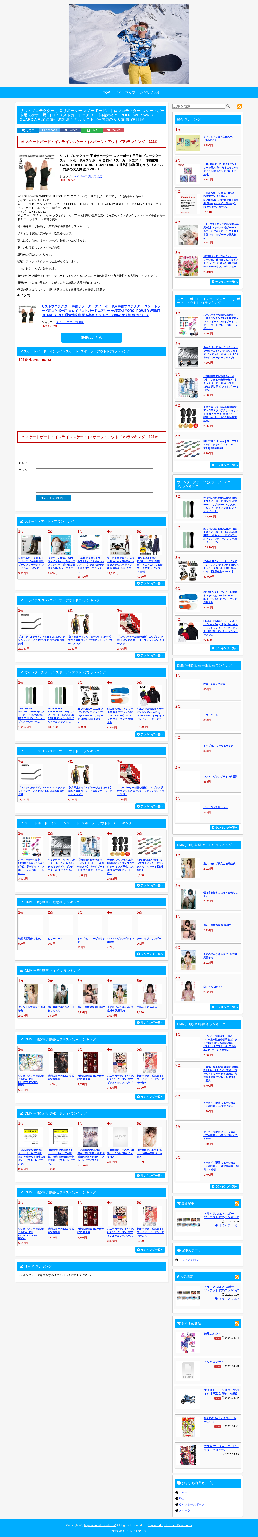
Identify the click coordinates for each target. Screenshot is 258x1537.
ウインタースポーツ (191, 1504)
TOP (106, 92)
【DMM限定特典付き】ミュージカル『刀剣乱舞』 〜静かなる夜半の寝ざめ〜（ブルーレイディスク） (31, 1157)
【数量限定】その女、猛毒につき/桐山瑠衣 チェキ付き (120, 1153)
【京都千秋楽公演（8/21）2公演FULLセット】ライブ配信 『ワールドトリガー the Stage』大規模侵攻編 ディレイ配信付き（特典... (221, 1074)
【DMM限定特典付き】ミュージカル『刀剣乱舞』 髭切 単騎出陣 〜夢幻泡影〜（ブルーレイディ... (61, 1157)
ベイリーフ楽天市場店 (88, 176)
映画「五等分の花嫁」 (30, 938)
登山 (182, 1498)
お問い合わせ (150, 92)
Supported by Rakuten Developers (170, 1525)
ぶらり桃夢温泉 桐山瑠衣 (91, 1007)
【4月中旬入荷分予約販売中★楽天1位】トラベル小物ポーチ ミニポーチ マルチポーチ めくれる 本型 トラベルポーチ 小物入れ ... (221, 231)
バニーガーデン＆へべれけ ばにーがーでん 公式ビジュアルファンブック (120, 1079)
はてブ (28, 130)
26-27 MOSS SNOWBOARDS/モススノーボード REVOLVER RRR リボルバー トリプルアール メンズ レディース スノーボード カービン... (220, 536)
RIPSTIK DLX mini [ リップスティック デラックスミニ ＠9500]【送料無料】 (221, 445)
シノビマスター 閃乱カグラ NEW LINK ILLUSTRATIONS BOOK (31, 1080)
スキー (183, 1492)
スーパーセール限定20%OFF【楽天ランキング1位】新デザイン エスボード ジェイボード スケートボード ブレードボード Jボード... (221, 321)
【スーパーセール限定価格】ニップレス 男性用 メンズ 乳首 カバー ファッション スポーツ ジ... (140, 640)
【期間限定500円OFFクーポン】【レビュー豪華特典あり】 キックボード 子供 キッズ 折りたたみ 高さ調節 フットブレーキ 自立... (221, 383)
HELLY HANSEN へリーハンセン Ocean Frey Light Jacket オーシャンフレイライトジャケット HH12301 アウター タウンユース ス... (220, 628)
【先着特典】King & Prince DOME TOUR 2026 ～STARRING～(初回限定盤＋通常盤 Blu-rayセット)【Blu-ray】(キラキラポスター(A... (221, 200)
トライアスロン (227, 1225)
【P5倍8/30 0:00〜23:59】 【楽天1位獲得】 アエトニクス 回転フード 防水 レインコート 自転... (149, 565)
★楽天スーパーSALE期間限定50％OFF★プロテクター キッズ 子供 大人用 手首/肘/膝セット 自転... (120, 866)
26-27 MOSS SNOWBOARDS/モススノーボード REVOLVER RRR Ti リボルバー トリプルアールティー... (31, 715)
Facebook (49, 130)
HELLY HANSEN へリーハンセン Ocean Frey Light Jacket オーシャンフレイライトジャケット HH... (150, 715)
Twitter (71, 130)
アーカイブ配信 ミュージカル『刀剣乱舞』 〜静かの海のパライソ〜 (220, 1135)
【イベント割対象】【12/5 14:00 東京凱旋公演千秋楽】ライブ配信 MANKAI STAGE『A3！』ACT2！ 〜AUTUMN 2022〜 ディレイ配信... (220, 1043)
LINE (92, 130)
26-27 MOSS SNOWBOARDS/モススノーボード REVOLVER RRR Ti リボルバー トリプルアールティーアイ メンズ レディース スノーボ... (221, 505)
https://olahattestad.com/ (100, 1525)
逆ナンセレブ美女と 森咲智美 (219, 863)
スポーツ (184, 1510)
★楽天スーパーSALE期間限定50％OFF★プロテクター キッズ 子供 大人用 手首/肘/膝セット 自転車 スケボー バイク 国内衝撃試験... (220, 414)
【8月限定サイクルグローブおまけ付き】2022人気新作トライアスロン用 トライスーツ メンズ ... (90, 640)
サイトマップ (125, 92)
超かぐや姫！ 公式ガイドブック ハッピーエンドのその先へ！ (150, 1079)
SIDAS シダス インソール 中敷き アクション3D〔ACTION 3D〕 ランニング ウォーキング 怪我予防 (120, 715)
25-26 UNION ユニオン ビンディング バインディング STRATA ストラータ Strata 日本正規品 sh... (91, 715)
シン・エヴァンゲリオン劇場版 (220, 776)
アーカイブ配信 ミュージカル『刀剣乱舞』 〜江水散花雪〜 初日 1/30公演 (221, 1166)
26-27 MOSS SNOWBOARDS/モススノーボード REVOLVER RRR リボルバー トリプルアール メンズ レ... (61, 715)
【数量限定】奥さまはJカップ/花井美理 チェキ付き (149, 1153)
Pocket (113, 130)
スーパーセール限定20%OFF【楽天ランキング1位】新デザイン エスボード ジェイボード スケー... (31, 866)
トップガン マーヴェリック (218, 745)
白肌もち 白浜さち (147, 1007)
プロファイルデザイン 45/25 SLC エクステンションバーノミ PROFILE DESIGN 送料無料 (41, 640)
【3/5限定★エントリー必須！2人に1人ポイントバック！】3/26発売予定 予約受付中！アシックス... (90, 565)
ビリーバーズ (55, 938)
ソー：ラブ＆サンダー (149, 938)
